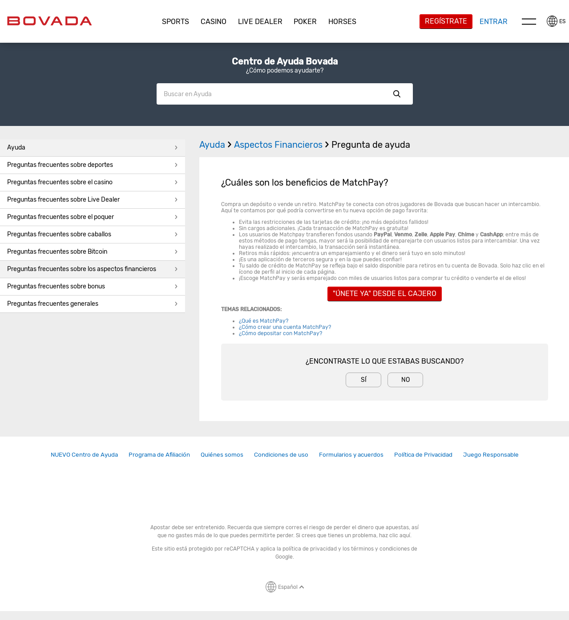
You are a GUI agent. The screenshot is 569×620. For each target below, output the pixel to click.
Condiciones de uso (281, 454)
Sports (175, 21)
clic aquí (399, 535)
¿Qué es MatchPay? (263, 321)
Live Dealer (260, 21)
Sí (364, 380)
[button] (175, 21)
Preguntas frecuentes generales (92, 304)
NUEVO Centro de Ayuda (84, 454)
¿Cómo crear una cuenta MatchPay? (285, 327)
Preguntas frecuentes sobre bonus (92, 286)
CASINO (213, 21)
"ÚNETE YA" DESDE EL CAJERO (384, 293)
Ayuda (92, 147)
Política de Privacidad (423, 454)
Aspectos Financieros (282, 144)
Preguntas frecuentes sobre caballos (92, 234)
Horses (342, 21)
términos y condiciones (380, 549)
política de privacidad (309, 549)
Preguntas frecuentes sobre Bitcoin (92, 251)
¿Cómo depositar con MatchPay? (281, 333)
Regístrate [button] (446, 21)
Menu (529, 21)
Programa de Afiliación (159, 454)
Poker (305, 21)
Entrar (494, 21)
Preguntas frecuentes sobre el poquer (92, 217)
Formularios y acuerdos (351, 454)
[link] (84, 454)
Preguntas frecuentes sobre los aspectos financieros (92, 269)
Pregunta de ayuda (370, 144)
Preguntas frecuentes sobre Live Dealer (92, 199)
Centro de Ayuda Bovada (285, 61)
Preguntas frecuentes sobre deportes (92, 165)
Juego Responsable (491, 454)
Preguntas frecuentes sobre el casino (92, 182)
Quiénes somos (222, 454)
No (405, 380)
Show (396, 93)
